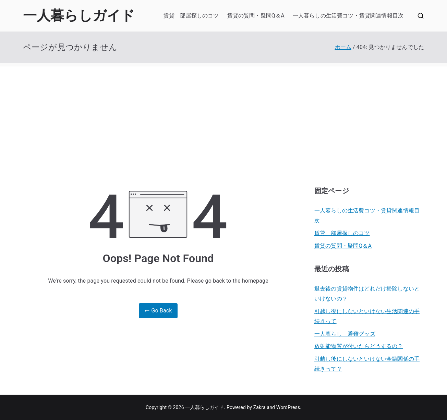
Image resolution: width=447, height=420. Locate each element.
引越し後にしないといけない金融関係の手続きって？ (367, 364)
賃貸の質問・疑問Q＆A (256, 15)
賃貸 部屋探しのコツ (191, 15)
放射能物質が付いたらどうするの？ (358, 346)
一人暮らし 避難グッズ (344, 334)
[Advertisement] (223, 114)
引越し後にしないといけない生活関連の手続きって (367, 316)
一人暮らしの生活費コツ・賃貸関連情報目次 (348, 15)
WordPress (288, 407)
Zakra (259, 407)
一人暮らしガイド (79, 16)
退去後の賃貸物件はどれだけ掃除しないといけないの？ (367, 293)
